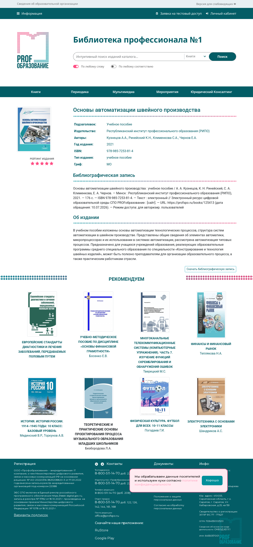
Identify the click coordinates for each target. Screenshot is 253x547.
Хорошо (212, 480)
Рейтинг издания (42, 162)
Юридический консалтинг (211, 92)
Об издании (86, 217)
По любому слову (92, 66)
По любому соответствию (136, 66)
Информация (29, 13)
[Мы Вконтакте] (96, 463)
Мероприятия (167, 92)
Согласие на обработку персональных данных (169, 507)
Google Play (104, 538)
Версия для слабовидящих (216, 4)
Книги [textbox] (190, 56)
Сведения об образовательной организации (47, 4)
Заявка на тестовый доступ (179, 13)
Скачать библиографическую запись (210, 269)
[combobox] (195, 56)
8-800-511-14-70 (107, 473)
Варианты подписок (31, 515)
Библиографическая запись (104, 175)
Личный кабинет (221, 13)
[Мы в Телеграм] (102, 463)
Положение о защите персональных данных (168, 498)
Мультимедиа (123, 92)
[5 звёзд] (42, 164)
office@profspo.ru (107, 515)
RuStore (101, 530)
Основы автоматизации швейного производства (136, 110)
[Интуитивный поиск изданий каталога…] (128, 56)
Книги (36, 92)
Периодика (80, 92)
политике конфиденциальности (166, 482)
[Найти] (222, 56)
